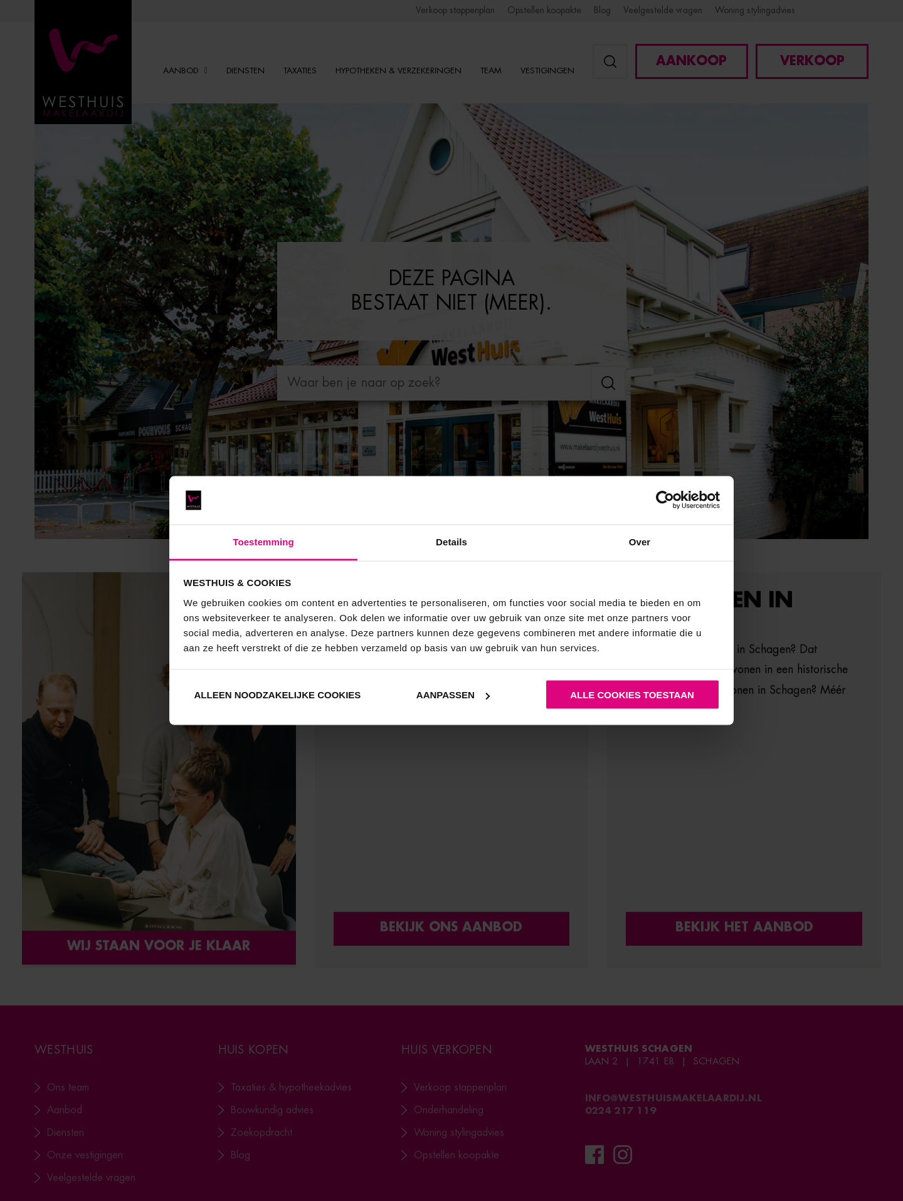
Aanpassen (453, 695)
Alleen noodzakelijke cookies (277, 695)
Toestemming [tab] (263, 541)
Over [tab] (640, 541)
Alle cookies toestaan (632, 695)
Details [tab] (451, 541)
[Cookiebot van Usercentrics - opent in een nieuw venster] (665, 500)
